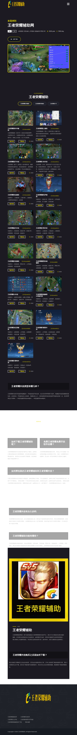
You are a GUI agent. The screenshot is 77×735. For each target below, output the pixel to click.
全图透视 (20, 31)
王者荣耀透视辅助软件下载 (15, 722)
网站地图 (27, 722)
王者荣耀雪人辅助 (41, 128)
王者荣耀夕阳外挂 (41, 228)
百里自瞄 (26, 31)
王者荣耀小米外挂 (41, 162)
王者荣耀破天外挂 (13, 228)
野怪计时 (43, 31)
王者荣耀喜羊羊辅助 (13, 129)
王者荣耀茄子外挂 (13, 162)
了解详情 (11, 141)
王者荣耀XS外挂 (13, 294)
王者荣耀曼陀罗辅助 (41, 196)
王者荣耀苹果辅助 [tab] (39, 103)
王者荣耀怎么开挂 (12, 719)
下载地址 (22, 141)
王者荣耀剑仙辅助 (13, 195)
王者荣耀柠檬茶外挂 (41, 328)
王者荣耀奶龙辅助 (13, 261)
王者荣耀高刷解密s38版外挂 (41, 295)
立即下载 (14, 39)
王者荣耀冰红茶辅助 (13, 328)
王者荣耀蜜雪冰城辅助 (41, 262)
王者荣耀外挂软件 (25, 717)
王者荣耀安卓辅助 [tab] (24, 103)
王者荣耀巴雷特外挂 (13, 361)
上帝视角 (31, 31)
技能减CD (37, 31)
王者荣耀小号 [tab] (53, 103)
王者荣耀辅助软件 (12, 717)
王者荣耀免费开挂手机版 (27, 719)
